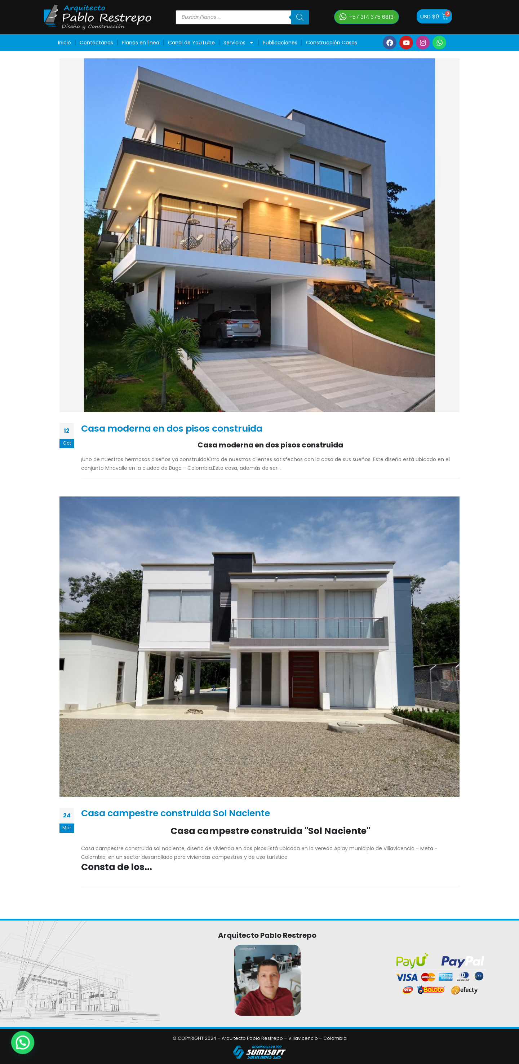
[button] (366, 17)
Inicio (64, 42)
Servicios (238, 42)
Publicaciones (280, 42)
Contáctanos (96, 42)
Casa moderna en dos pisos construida (171, 428)
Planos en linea (140, 42)
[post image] (259, 235)
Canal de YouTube (191, 42)
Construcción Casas (331, 42)
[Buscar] (300, 17)
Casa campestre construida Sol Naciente (175, 813)
